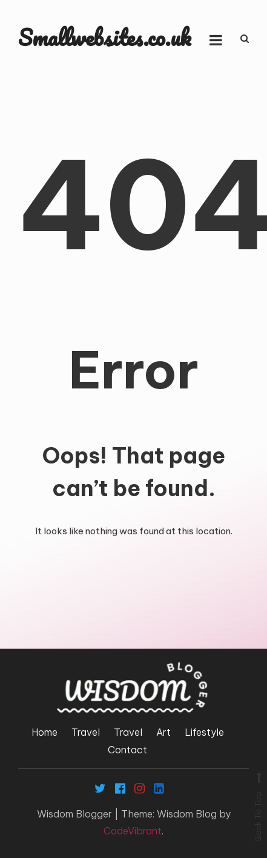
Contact (127, 750)
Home (44, 732)
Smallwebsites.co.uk (104, 37)
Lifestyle (204, 732)
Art (163, 732)
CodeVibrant (133, 831)
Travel (85, 732)
